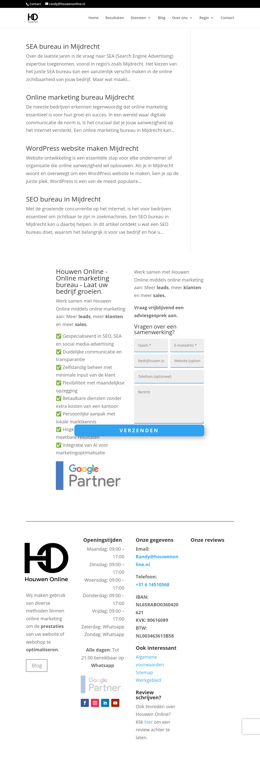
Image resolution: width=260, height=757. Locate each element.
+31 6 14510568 (153, 584)
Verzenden (139, 430)
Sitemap (144, 672)
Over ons (180, 18)
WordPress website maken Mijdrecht (82, 148)
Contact (35, 4)
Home (93, 18)
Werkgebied (148, 680)
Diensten (138, 18)
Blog (161, 18)
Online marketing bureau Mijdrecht (80, 97)
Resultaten (114, 18)
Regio (204, 18)
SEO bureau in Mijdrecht (63, 199)
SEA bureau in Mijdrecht (63, 46)
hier (148, 722)
